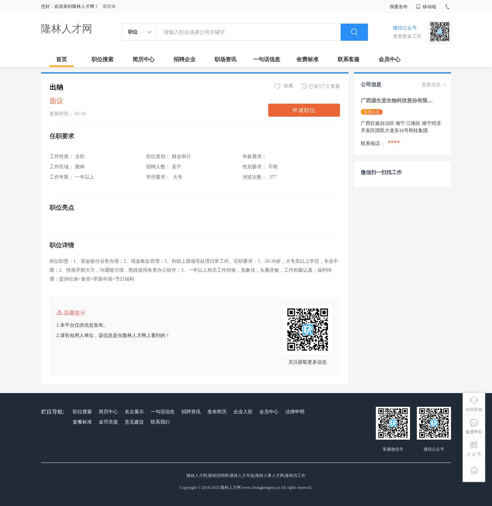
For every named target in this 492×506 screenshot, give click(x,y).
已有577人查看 (321, 86)
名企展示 (134, 411)
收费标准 (307, 59)
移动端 (426, 6)
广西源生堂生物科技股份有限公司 (400, 100)
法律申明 (294, 411)
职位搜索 (102, 59)
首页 (61, 59)
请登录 (109, 6)
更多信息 (435, 84)
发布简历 (217, 411)
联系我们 (160, 422)
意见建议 (134, 422)
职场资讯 (225, 59)
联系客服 (348, 59)
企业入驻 (242, 411)
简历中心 (143, 59)
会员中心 (389, 59)
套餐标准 (82, 422)
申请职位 (304, 110)
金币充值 (108, 422)
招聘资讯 (191, 411)
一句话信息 (266, 59)
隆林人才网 (66, 28)
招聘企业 (184, 59)
